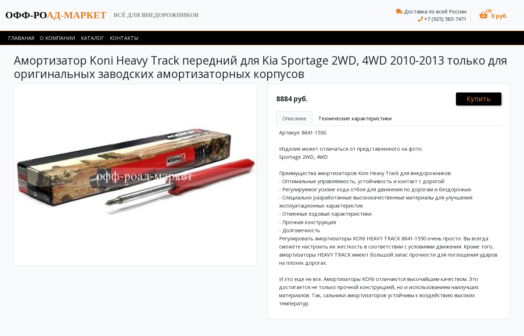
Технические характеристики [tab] (355, 118)
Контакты (124, 38)
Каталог (92, 38)
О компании (57, 38)
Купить (478, 98)
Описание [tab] (294, 118)
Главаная (21, 38)
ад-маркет (56, 15)
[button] (493, 15)
